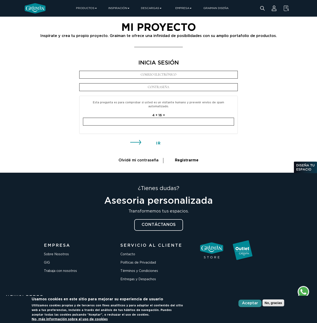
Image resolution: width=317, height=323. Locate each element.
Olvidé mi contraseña (138, 160)
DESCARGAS (151, 8)
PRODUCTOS (86, 8)
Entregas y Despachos (138, 279)
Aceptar (250, 303)
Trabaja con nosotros (60, 271)
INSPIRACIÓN (118, 8)
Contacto (127, 254)
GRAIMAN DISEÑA (216, 8)
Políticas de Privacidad (138, 262)
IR (158, 143)
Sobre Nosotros (56, 254)
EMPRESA (183, 8)
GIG (47, 262)
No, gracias (273, 303)
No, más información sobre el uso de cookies (70, 319)
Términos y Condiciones (139, 271)
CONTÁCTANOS (159, 225)
